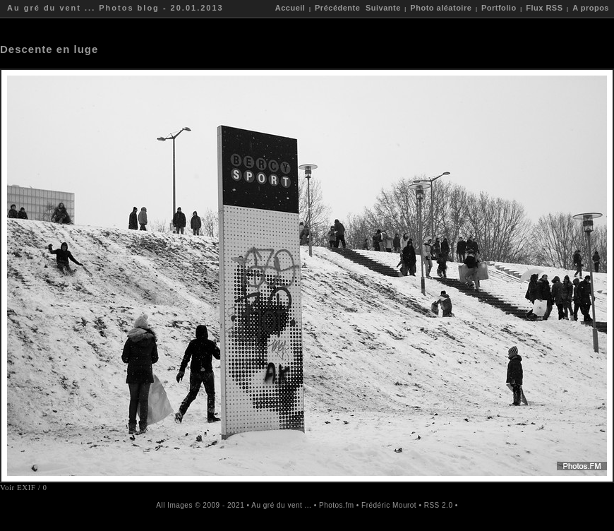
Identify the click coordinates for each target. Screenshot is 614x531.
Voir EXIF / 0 (23, 487)
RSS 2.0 (438, 505)
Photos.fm (336, 505)
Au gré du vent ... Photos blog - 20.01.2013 (115, 8)
